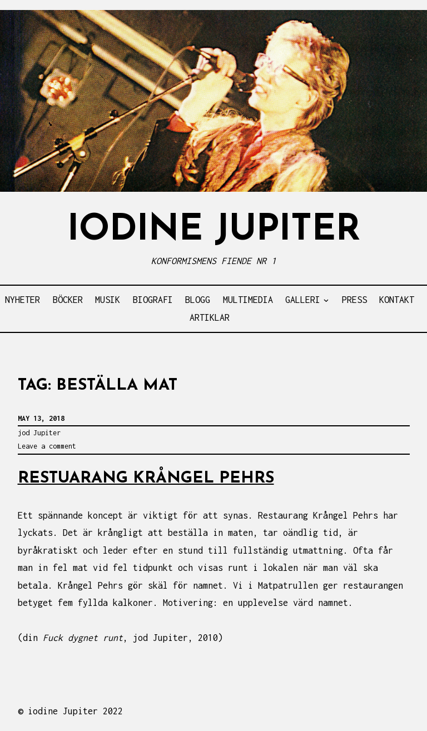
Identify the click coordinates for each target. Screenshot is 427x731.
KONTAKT (396, 300)
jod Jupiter (39, 433)
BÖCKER (68, 300)
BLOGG (197, 300)
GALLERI (302, 300)
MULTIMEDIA (248, 300)
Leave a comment (47, 446)
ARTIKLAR (210, 317)
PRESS (354, 300)
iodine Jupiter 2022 (75, 711)
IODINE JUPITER (213, 230)
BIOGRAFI (153, 300)
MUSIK (107, 300)
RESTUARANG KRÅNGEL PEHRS (146, 478)
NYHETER (22, 300)
